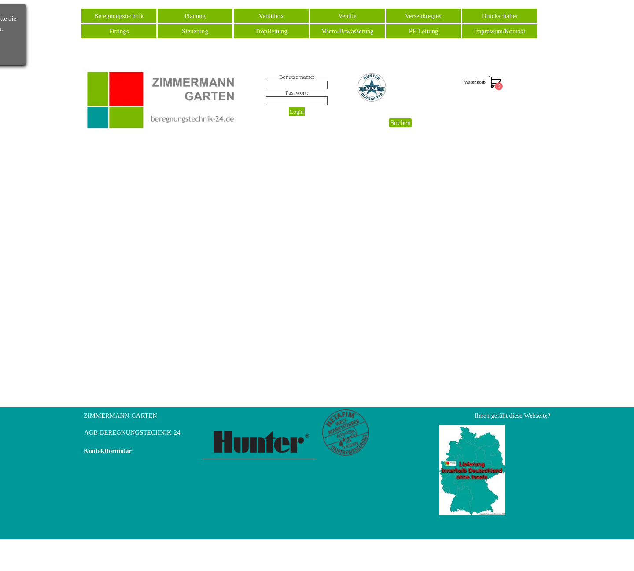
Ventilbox (271, 15)
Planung (195, 15)
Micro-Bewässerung (347, 31)
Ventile (347, 15)
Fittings (119, 31)
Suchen (400, 122)
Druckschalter (500, 15)
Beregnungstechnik (119, 15)
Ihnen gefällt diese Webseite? (512, 415)
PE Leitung (423, 31)
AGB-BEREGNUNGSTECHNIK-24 (132, 432)
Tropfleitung (271, 31)
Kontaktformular (108, 450)
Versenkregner (423, 15)
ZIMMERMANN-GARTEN (120, 415)
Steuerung (195, 31)
